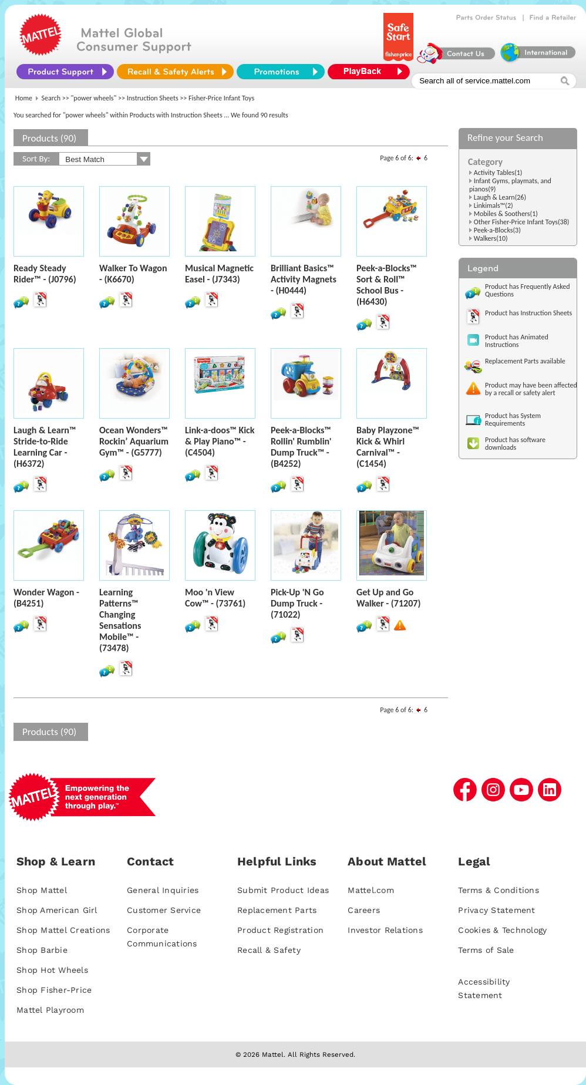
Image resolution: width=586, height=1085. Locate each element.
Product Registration (280, 930)
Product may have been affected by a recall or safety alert (531, 389)
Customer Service (164, 910)
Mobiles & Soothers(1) (506, 214)
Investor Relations (385, 930)
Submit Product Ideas (283, 890)
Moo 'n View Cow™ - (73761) (215, 598)
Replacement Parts (276, 910)
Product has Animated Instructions (516, 341)
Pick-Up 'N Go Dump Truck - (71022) (297, 603)
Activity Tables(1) (498, 173)
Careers (364, 910)
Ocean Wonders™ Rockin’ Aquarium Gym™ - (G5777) (134, 441)
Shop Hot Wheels (52, 970)
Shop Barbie (42, 950)
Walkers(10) (491, 238)
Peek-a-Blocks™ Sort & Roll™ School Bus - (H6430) (386, 284)
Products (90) (49, 138)
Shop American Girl (56, 910)
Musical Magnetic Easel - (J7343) (219, 273)
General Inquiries (162, 890)
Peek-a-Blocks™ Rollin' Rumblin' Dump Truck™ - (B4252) (301, 446)
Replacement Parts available (525, 361)
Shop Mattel (41, 890)
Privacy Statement (496, 910)
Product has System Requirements (513, 419)
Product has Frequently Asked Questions (527, 290)
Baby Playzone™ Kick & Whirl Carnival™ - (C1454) (387, 446)
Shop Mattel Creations (63, 930)
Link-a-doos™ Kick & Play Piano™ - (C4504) (219, 441)
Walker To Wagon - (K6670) (133, 273)
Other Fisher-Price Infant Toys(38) (522, 222)
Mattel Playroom (50, 1010)
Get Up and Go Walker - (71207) (388, 598)
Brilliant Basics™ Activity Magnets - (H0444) (303, 279)
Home (23, 98)
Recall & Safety (269, 950)
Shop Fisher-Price (54, 990)
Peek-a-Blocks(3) (497, 230)
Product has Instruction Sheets (528, 313)
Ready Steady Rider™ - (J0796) (45, 273)
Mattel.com (371, 890)
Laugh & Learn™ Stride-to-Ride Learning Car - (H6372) (45, 446)
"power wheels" (94, 98)
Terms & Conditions (498, 890)
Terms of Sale (486, 950)
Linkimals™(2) (493, 205)
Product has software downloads (515, 443)
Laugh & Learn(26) (500, 197)
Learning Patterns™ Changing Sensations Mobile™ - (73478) (120, 620)
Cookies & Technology (502, 930)
